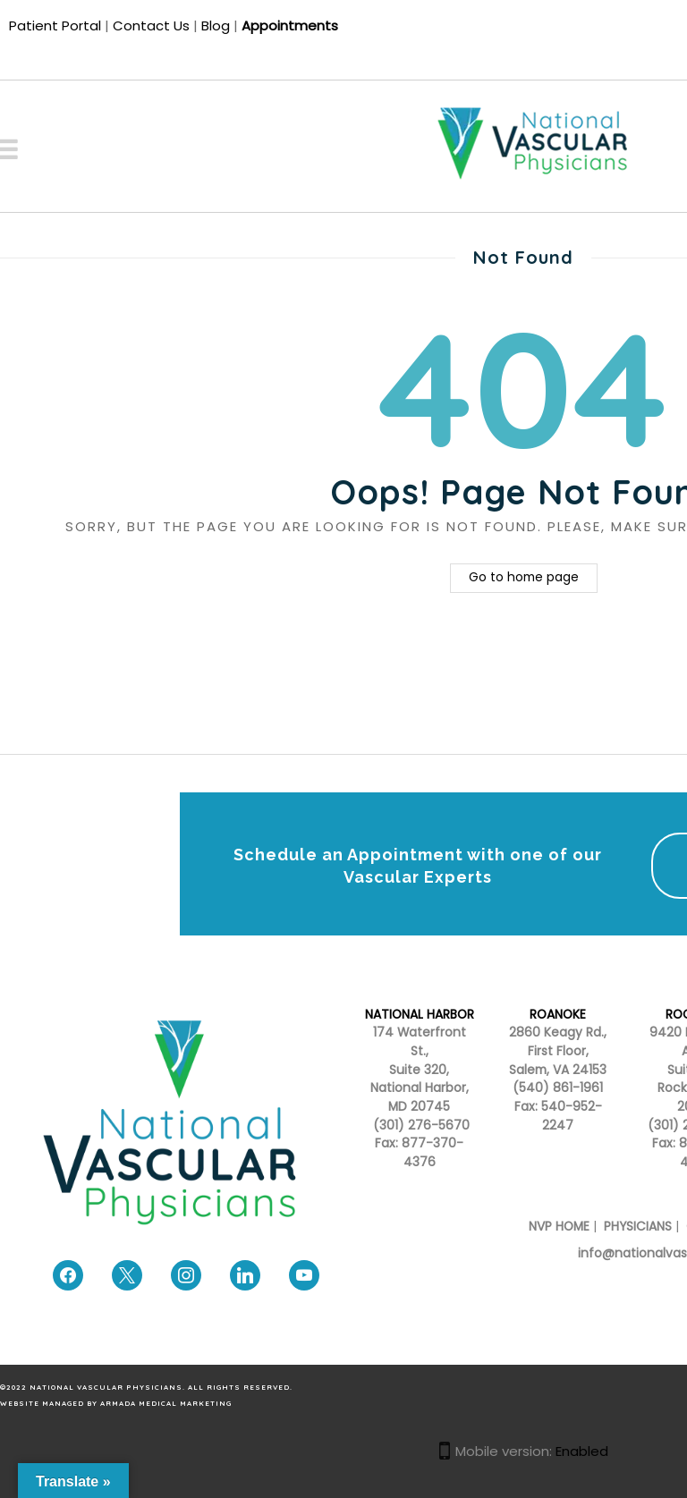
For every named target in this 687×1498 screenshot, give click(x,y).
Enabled (582, 1451)
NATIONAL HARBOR (419, 1014)
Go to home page (524, 577)
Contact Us (151, 25)
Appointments (290, 25)
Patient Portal (55, 25)
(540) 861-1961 (558, 1087)
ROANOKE (558, 1014)
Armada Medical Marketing (166, 1403)
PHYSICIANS (638, 1226)
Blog (215, 25)
